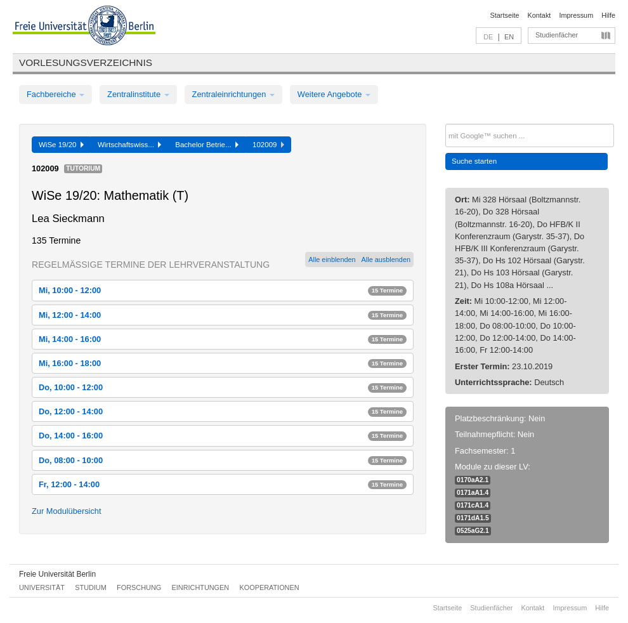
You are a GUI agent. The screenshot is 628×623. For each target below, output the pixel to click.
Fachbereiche (55, 94)
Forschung (139, 587)
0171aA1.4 (472, 492)
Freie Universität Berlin (57, 574)
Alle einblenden (331, 259)
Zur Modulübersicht (66, 511)
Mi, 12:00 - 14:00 (223, 315)
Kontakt (539, 15)
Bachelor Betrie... (207, 144)
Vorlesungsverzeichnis (85, 62)
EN (509, 37)
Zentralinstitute (138, 94)
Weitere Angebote (334, 94)
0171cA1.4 (472, 505)
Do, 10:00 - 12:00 (223, 387)
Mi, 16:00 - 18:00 (223, 363)
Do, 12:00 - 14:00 (223, 411)
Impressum (576, 15)
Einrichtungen (201, 587)
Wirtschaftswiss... (129, 144)
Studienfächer (556, 35)
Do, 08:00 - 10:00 (223, 460)
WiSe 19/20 (61, 144)
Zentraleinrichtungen (233, 94)
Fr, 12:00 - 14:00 (223, 484)
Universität (42, 587)
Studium (91, 587)
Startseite (505, 15)
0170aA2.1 (472, 479)
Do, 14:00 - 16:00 (223, 435)
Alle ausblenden (386, 259)
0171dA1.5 (473, 518)
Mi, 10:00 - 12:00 (223, 290)
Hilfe (608, 15)
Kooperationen (269, 587)
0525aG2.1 (473, 530)
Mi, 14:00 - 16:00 (223, 339)
